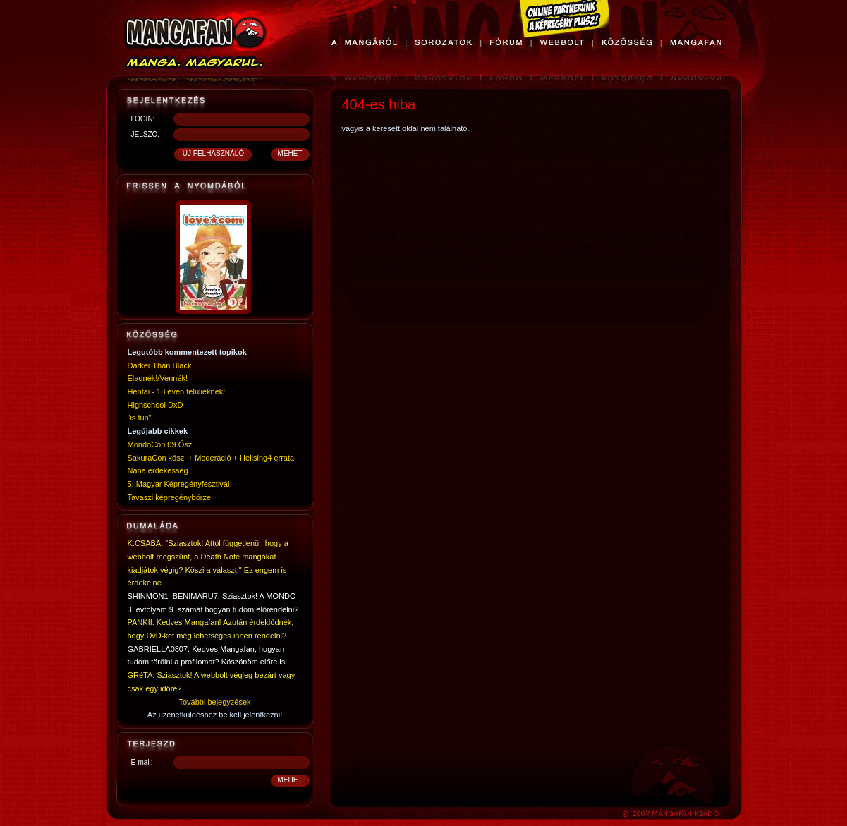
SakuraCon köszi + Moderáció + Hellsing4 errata (211, 458)
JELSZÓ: (145, 134)
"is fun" (140, 417)
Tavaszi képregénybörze (170, 497)
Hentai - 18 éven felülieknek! (177, 391)
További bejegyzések (214, 702)
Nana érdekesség (158, 470)
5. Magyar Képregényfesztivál (179, 484)
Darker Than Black (160, 365)
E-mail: (142, 762)
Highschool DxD (155, 405)
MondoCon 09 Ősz (160, 444)
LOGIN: (143, 119)
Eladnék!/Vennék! (158, 378)
